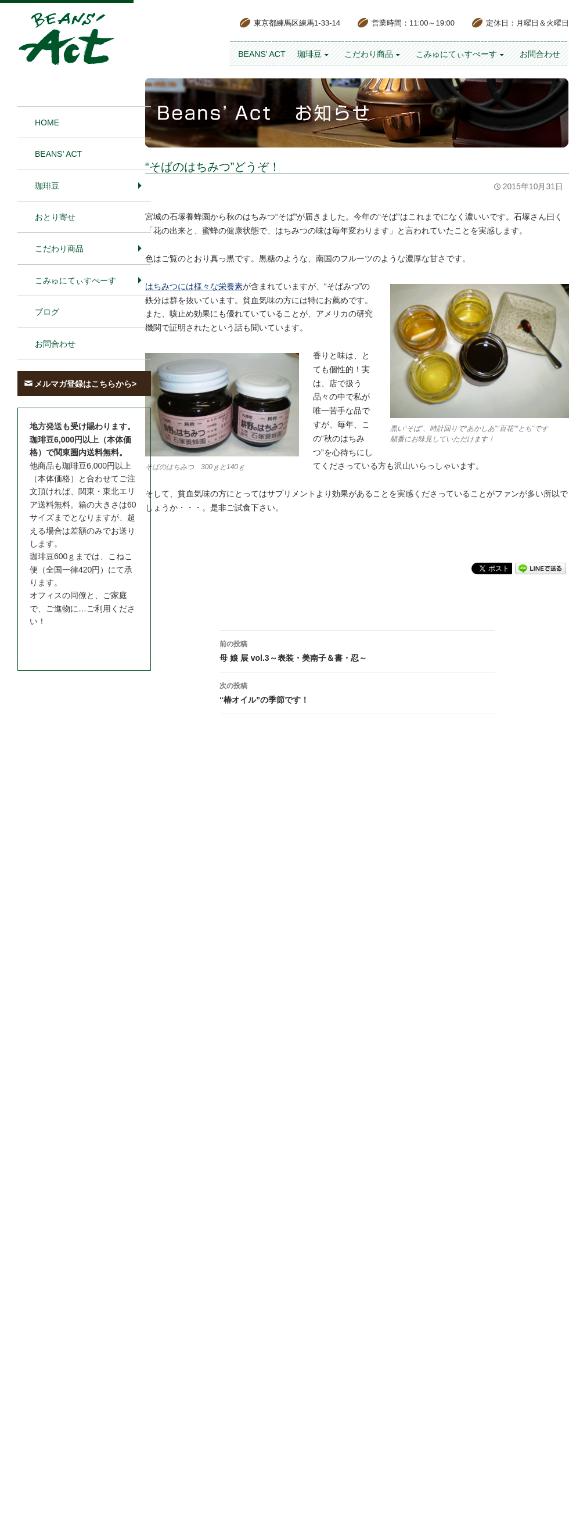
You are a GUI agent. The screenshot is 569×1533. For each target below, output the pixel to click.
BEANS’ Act (261, 54)
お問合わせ (540, 54)
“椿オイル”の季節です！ (357, 691)
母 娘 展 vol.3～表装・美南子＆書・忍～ (357, 650)
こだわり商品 (368, 54)
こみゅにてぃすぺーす (456, 54)
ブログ (47, 311)
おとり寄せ (55, 217)
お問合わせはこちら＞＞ (74, 643)
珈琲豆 (309, 54)
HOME (47, 122)
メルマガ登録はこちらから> (85, 383)
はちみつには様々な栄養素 (194, 286)
